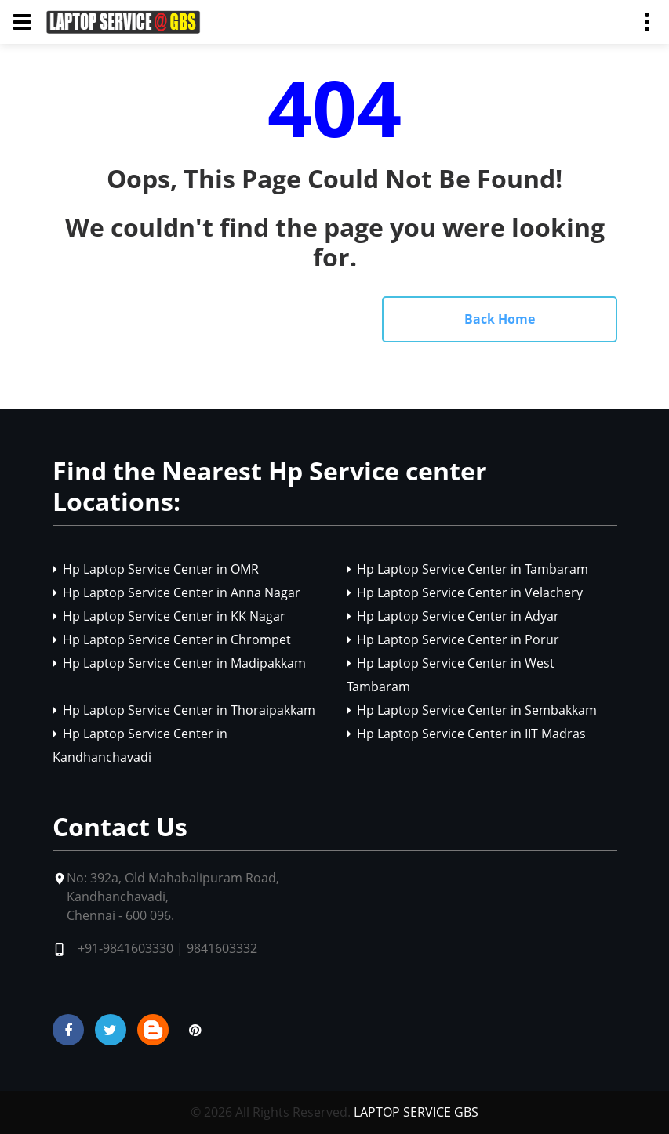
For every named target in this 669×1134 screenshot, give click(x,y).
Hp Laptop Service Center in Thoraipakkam (184, 710)
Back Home (499, 319)
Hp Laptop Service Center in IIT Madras (466, 733)
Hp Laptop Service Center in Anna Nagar (176, 592)
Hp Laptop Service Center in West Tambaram (450, 674)
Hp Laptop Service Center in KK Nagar (169, 616)
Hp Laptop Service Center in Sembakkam (472, 710)
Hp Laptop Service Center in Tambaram (467, 569)
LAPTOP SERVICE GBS (416, 1112)
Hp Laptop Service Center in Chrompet (172, 639)
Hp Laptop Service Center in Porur (453, 639)
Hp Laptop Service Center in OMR (156, 569)
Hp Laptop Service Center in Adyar (453, 616)
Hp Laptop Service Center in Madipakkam (179, 663)
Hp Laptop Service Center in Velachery (465, 592)
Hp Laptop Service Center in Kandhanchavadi (140, 745)
